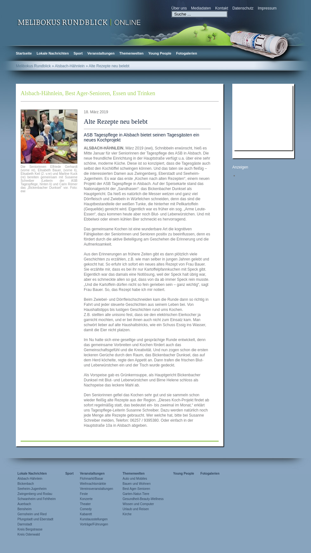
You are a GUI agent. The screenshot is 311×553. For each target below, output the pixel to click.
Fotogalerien (186, 53)
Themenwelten (131, 53)
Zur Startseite (79, 21)
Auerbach (24, 504)
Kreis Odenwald (28, 534)
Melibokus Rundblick (33, 66)
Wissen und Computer (138, 504)
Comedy (86, 509)
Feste (84, 494)
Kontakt (221, 8)
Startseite (24, 53)
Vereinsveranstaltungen (96, 488)
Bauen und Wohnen (136, 483)
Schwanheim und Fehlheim (36, 499)
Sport (78, 53)
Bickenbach (25, 483)
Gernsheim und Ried (32, 514)
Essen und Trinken (134, 93)
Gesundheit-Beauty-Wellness (142, 499)
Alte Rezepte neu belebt (116, 121)
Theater (85, 504)
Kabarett (86, 514)
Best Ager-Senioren (87, 93)
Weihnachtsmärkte (93, 483)
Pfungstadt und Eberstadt (35, 519)
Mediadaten (201, 8)
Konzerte (86, 499)
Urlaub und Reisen (135, 509)
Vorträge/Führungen (94, 524)
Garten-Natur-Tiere (135, 494)
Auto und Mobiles (134, 478)
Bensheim (24, 509)
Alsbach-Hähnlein (41, 93)
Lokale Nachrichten (52, 53)
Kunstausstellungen (94, 519)
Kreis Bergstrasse (30, 529)
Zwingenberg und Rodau (34, 494)
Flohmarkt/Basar (91, 478)
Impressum (267, 8)
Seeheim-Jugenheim (32, 488)
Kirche (126, 514)
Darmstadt (24, 524)
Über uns (179, 8)
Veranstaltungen (101, 53)
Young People (159, 53)
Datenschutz (243, 8)
